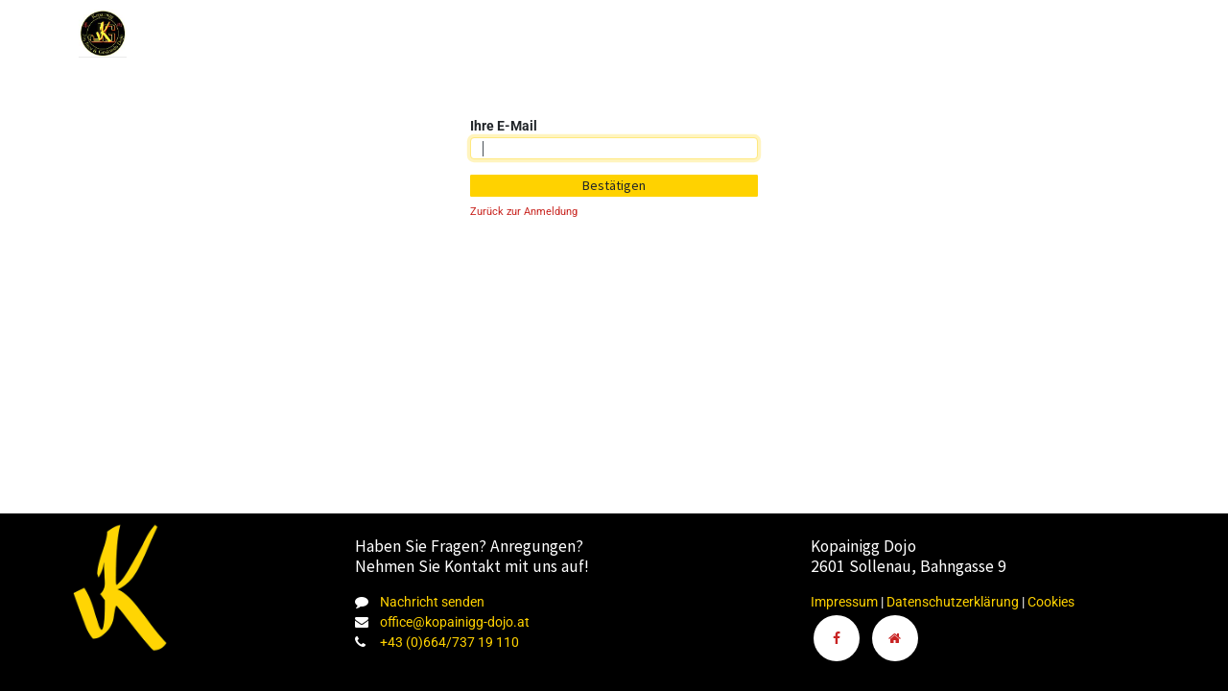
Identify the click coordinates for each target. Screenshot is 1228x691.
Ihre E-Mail (503, 125)
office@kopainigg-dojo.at (455, 622)
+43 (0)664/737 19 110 (449, 642)
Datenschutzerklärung (954, 601)
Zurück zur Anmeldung (524, 211)
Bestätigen (614, 185)
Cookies (1050, 601)
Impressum (844, 601)
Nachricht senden (432, 601)
